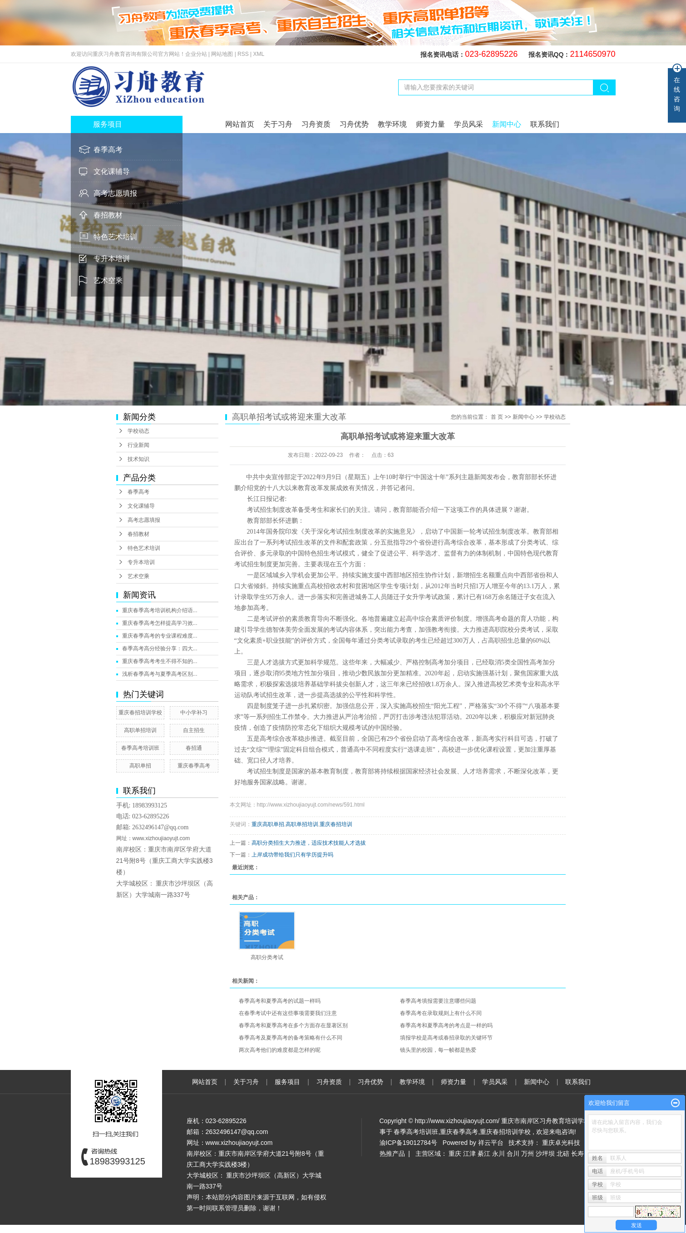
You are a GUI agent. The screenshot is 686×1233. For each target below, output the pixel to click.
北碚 (563, 1153)
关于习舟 (277, 124)
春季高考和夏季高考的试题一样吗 (280, 1001)
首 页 (497, 417)
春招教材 (108, 215)
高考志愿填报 (115, 193)
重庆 (455, 1153)
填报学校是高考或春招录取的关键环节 (446, 1038)
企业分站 (196, 54)
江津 (469, 1153)
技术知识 (138, 459)
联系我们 (544, 124)
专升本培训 (112, 258)
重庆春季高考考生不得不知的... (159, 661)
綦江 (484, 1153)
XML (259, 54)
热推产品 (392, 1153)
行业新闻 (138, 445)
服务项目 (288, 1081)
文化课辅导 (112, 171)
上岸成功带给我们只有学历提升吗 (292, 855)
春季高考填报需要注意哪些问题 (438, 1001)
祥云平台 (490, 1142)
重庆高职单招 (268, 824)
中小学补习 (193, 712)
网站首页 (239, 124)
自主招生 (194, 730)
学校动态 (138, 431)
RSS (243, 54)
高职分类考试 (267, 957)
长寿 (577, 1153)
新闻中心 (506, 124)
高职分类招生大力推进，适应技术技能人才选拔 (309, 843)
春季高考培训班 (140, 748)
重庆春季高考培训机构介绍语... (159, 610)
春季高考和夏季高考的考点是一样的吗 (446, 1025)
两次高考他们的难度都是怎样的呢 (280, 1050)
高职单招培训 (140, 730)
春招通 (194, 748)
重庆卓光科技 (561, 1142)
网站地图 (222, 54)
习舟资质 (316, 124)
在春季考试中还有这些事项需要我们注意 (288, 1013)
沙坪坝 (545, 1153)
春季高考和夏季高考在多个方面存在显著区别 (293, 1025)
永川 (498, 1153)
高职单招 (140, 766)
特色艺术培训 (115, 237)
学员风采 (468, 124)
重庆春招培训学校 (140, 712)
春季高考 (108, 150)
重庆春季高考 (194, 766)
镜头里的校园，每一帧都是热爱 (438, 1050)
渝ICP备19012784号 (409, 1142)
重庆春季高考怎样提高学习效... (159, 623)
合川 (513, 1153)
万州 (527, 1153)
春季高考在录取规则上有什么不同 (441, 1013)
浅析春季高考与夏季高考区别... (159, 674)
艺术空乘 (108, 280)
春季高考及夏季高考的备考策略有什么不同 (290, 1038)
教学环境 (392, 124)
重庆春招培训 (336, 824)
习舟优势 (354, 124)
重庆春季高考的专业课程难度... (159, 636)
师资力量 (430, 124)
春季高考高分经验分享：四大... (159, 648)
